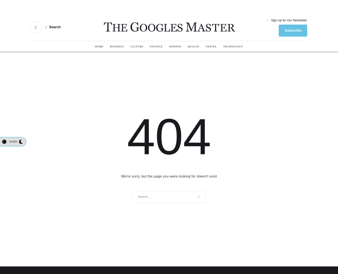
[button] (286, 20)
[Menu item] (99, 46)
